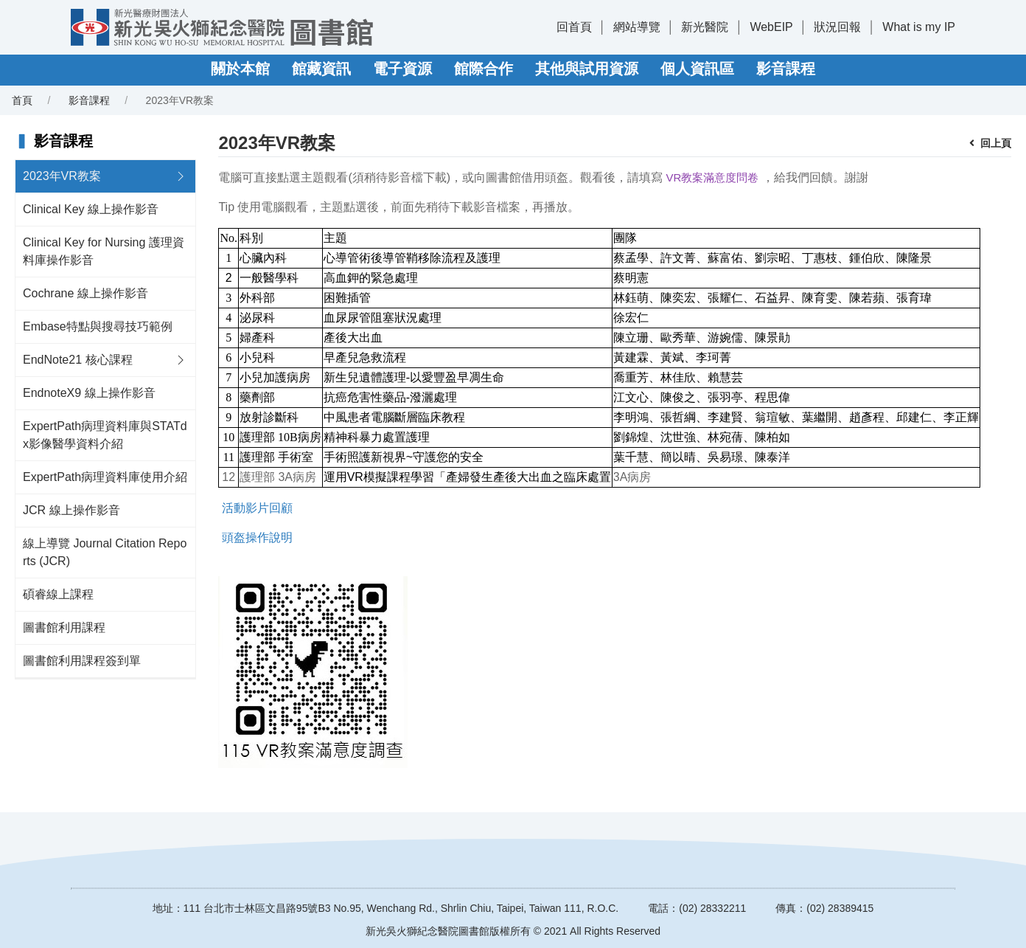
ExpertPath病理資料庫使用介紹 (105, 477)
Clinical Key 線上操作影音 (90, 209)
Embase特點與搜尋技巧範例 (97, 326)
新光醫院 (704, 27)
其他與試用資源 (586, 68)
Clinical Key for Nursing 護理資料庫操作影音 (103, 251)
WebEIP (771, 27)
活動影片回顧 (257, 508)
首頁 (22, 100)
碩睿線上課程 (58, 594)
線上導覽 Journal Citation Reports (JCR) (104, 552)
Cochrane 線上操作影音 (85, 293)
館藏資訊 (321, 68)
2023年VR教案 (62, 176)
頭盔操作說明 (257, 537)
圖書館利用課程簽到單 (82, 660)
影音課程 (785, 68)
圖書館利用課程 (64, 627)
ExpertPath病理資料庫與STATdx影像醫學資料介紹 (105, 435)
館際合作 (483, 68)
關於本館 (240, 68)
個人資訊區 (697, 68)
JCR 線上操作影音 (71, 510)
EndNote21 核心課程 (78, 359)
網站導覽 (636, 27)
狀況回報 (837, 27)
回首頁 (574, 27)
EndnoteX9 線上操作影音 (89, 393)
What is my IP (918, 27)
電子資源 (402, 68)
